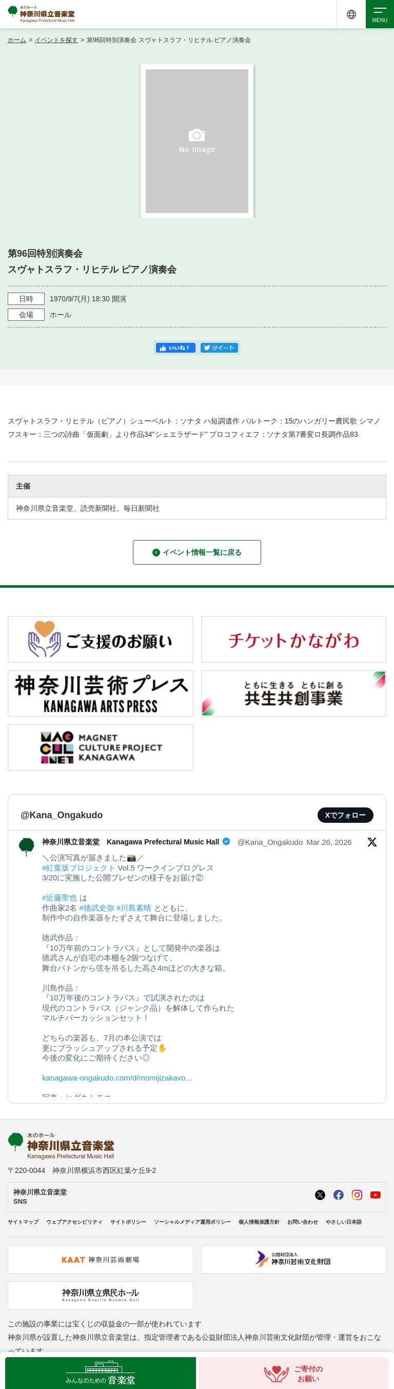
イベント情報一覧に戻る (197, 552)
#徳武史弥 (97, 907)
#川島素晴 (133, 907)
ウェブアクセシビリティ (74, 1222)
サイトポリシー (128, 1222)
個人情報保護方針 (259, 1222)
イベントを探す (56, 40)
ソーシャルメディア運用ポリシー (192, 1222)
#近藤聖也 (59, 897)
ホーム (17, 40)
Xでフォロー (345, 815)
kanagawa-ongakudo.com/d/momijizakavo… (117, 1077)
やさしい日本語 (344, 1222)
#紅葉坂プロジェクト (78, 867)
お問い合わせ (302, 1222)
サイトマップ (23, 1222)
